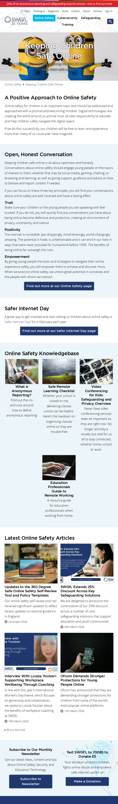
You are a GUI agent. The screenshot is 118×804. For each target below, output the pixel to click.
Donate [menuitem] (97, 11)
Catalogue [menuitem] (39, 11)
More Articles (16, 730)
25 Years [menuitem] (25, 11)
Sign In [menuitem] (109, 11)
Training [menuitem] (67, 24)
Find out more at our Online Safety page (59, 286)
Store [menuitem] (65, 11)
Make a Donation (87, 781)
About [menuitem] (86, 11)
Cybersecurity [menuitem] (67, 18)
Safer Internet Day (17, 322)
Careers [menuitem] (75, 11)
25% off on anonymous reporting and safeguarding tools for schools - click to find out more (59, 4)
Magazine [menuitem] (53, 11)
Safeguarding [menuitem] (90, 18)
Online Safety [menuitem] (44, 18)
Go (110, 21)
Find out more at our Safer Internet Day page (59, 331)
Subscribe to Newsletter (30, 781)
